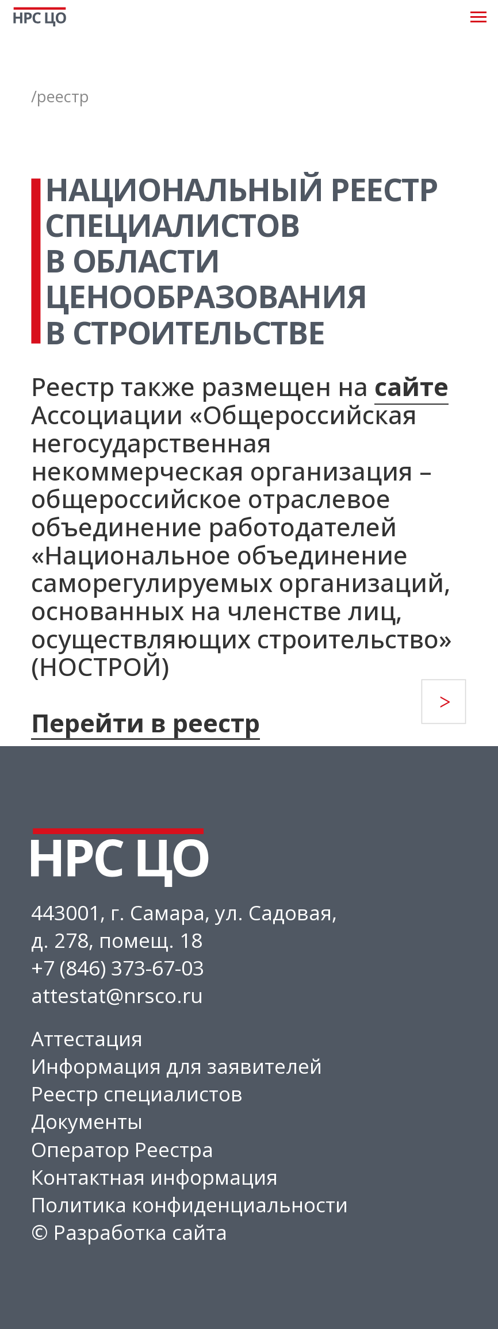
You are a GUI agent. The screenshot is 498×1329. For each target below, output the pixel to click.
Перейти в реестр (145, 723)
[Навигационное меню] (478, 17)
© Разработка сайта (129, 1232)
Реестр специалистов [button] (137, 1093)
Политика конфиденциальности (189, 1204)
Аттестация (87, 1038)
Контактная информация (154, 1176)
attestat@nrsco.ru (117, 995)
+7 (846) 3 (76, 967)
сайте (411, 387)
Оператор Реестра (122, 1149)
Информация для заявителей (176, 1066)
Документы (87, 1121)
